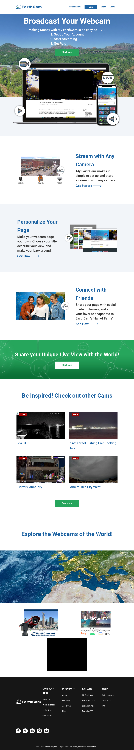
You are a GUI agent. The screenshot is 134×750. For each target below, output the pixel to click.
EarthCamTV (87, 711)
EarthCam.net (88, 706)
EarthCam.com (88, 700)
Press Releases (49, 705)
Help (64, 711)
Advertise (66, 695)
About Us (46, 699)
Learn (112, 7)
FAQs (104, 706)
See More (67, 503)
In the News (47, 710)
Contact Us (47, 715)
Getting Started (108, 695)
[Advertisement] (67, 654)
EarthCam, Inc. (51, 747)
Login (103, 7)
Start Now (67, 52)
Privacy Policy (77, 747)
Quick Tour (106, 700)
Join (91, 7)
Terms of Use (91, 747)
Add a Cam (66, 706)
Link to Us (66, 700)
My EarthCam (75, 7)
